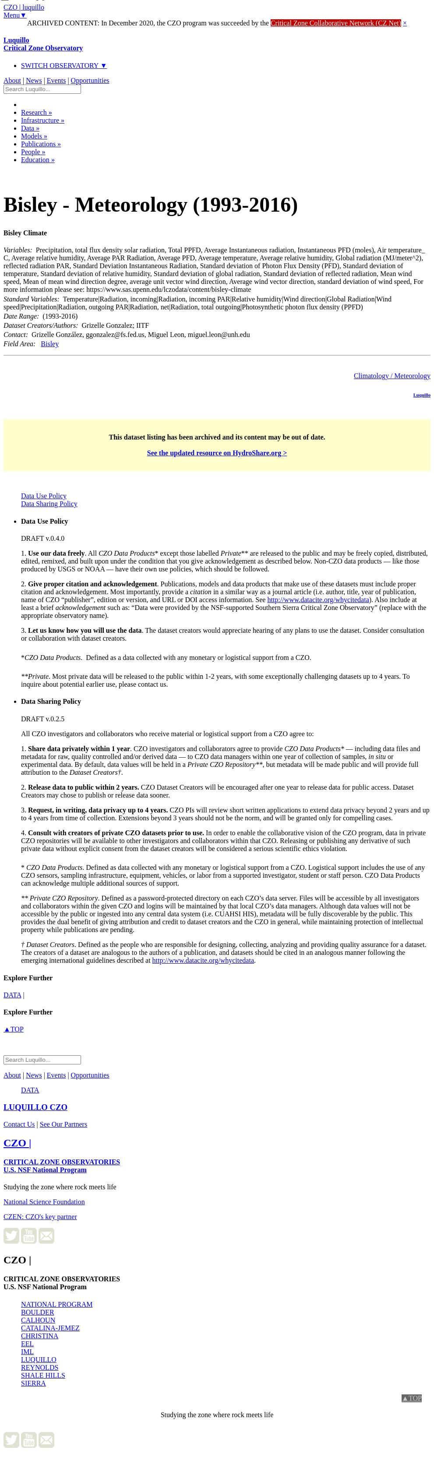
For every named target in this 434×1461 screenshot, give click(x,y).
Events (56, 80)
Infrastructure (42, 120)
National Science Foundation (44, 1202)
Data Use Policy (44, 496)
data (12, 995)
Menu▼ (15, 15)
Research (36, 112)
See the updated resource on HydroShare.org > (217, 453)
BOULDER (37, 1312)
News (34, 80)
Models (34, 136)
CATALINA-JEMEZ (50, 1328)
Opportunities (90, 80)
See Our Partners (63, 1124)
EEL (27, 1344)
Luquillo (43, 44)
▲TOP (14, 1029)
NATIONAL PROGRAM (56, 1304)
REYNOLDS (39, 1367)
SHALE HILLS (43, 1375)
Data (30, 128)
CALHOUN (38, 1320)
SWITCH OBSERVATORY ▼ (64, 65)
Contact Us (19, 1124)
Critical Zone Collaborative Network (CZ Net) (336, 23)
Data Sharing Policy (49, 503)
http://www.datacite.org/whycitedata (318, 599)
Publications (41, 144)
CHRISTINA (39, 1336)
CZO (35, 1107)
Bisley (50, 344)
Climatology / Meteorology (392, 375)
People (33, 152)
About (12, 80)
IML (27, 1351)
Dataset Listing (33, 171)
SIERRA (33, 1383)
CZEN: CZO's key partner (40, 1216)
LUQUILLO (38, 1359)
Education (38, 159)
